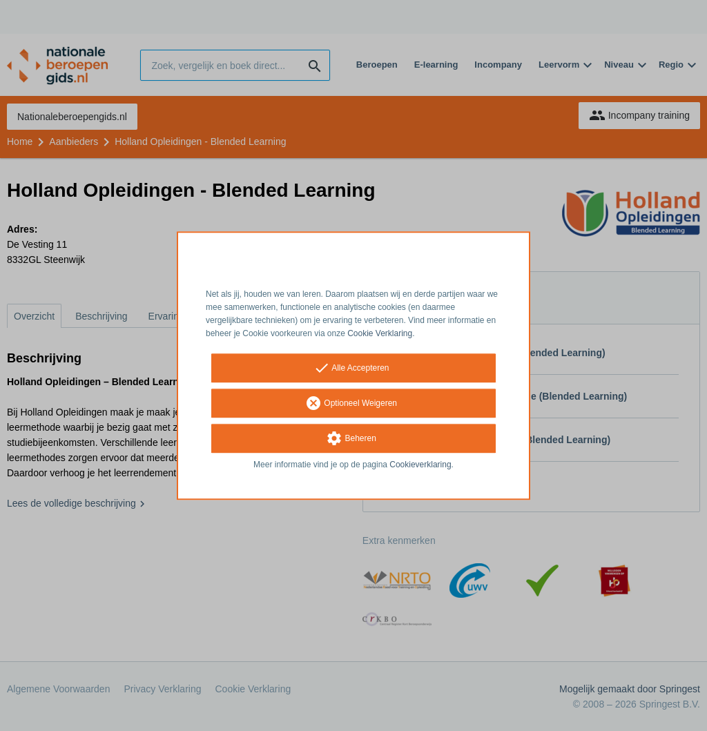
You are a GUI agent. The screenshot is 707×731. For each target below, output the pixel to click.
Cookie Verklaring (379, 333)
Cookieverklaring (420, 465)
